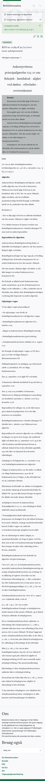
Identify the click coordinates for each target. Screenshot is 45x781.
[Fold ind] (40, 19)
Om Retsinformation (10, 758)
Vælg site (7, 750)
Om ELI (5, 768)
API (3, 771)
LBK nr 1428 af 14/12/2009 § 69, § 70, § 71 (19, 30)
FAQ (3, 764)
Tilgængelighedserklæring (12, 774)
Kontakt (5, 761)
